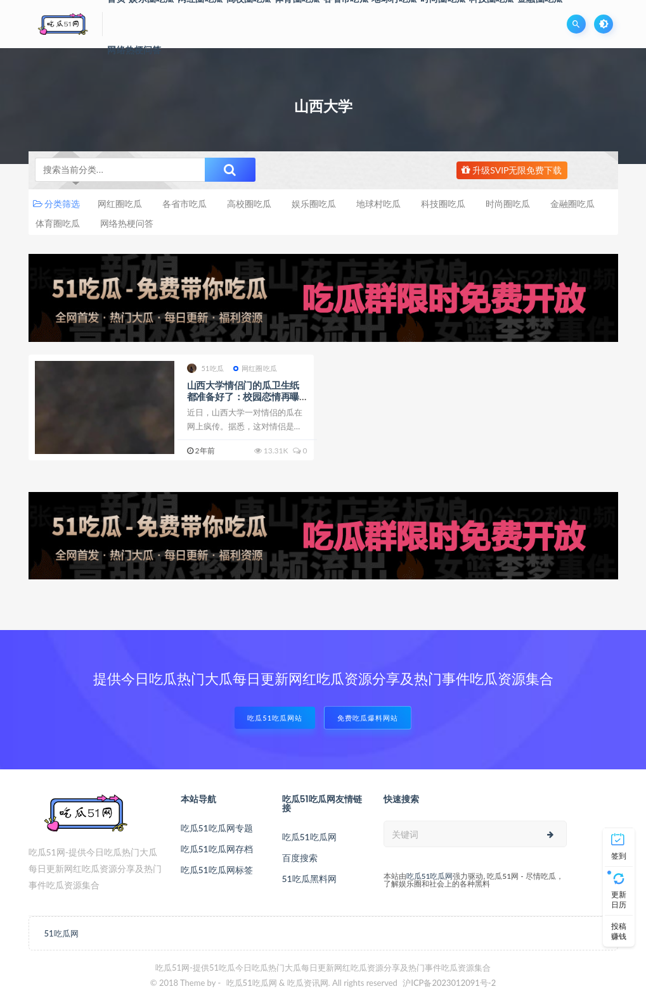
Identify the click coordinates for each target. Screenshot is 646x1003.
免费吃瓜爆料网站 (367, 718)
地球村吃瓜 (378, 203)
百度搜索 (300, 857)
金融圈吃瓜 (572, 203)
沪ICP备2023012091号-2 (449, 983)
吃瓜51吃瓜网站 (274, 718)
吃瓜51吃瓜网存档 (217, 848)
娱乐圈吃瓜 (314, 203)
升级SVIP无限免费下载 (512, 170)
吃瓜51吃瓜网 (309, 836)
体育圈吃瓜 (58, 223)
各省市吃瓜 (184, 203)
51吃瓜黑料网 (309, 878)
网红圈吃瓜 (120, 203)
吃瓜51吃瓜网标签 (217, 869)
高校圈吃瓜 (249, 203)
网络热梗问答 (134, 49)
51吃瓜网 (61, 933)
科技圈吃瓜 (443, 203)
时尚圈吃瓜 (508, 203)
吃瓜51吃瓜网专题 (217, 828)
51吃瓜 (205, 368)
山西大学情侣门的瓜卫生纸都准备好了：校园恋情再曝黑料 (243, 396)
